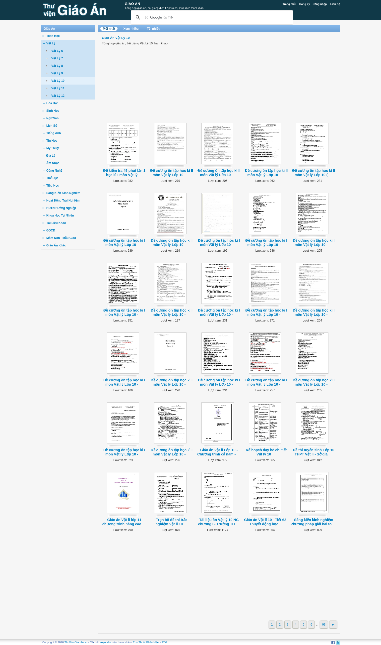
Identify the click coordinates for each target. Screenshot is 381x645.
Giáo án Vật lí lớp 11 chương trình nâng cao (121, 522)
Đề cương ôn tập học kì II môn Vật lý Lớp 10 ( (313, 173)
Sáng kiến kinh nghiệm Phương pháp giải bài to (312, 522)
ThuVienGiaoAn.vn (75, 642)
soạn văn (105, 642)
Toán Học (53, 36)
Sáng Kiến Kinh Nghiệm (63, 193)
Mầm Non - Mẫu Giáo (61, 238)
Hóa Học (52, 103)
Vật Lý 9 (57, 73)
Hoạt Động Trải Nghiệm (62, 200)
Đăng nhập (320, 3)
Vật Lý (50, 43)
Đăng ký (304, 3)
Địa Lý (50, 155)
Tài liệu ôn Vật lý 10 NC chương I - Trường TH (218, 522)
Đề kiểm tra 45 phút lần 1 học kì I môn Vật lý (124, 173)
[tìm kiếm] (211, 17)
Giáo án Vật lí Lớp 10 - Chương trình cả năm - (217, 452)
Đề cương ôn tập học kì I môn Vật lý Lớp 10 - (124, 242)
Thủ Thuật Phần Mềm (146, 642)
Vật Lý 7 (57, 58)
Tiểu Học (52, 185)
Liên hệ (335, 3)
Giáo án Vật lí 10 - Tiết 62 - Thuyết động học (266, 522)
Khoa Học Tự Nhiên (60, 215)
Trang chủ (289, 3)
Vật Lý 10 (57, 81)
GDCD (50, 230)
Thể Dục (52, 178)
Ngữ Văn (52, 118)
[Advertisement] (68, 329)
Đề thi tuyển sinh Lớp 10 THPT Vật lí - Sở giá (313, 452)
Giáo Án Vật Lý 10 (116, 38)
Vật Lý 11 (57, 88)
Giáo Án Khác (56, 245)
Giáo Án (132, 4)
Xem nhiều (131, 28)
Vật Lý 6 (57, 51)
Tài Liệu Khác (56, 223)
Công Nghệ (54, 170)
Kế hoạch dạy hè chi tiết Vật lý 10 (266, 452)
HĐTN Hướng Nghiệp (61, 208)
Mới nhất (109, 28)
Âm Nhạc (52, 163)
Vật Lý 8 (57, 66)
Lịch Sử (51, 125)
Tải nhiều (153, 28)
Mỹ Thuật (52, 148)
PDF (164, 642)
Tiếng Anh (53, 133)
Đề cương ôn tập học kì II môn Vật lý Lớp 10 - (171, 173)
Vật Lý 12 (57, 96)
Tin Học (51, 140)
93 (323, 624)
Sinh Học (52, 110)
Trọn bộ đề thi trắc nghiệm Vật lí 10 (171, 522)
